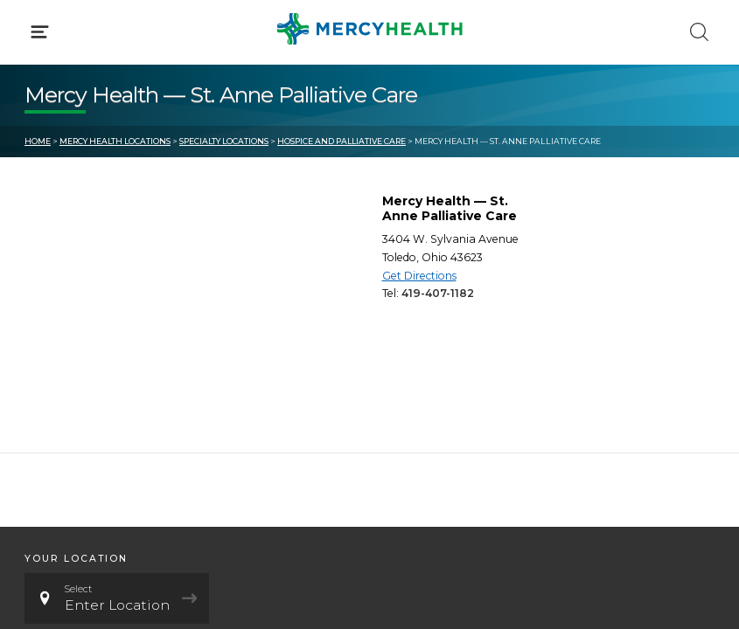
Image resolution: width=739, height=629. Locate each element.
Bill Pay (48, 367)
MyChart (421, 367)
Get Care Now (68, 334)
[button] (369, 87)
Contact (49, 400)
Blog (408, 334)
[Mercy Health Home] (33, 27)
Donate (418, 400)
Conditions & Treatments (104, 164)
